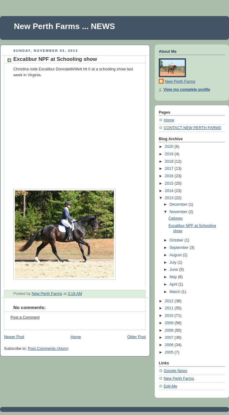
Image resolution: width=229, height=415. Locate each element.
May (174, 277)
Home (76, 337)
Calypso (176, 218)
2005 (170, 352)
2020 (170, 147)
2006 (170, 345)
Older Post (136, 337)
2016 (170, 176)
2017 (170, 168)
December (179, 204)
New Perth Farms (180, 81)
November (179, 212)
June (174, 269)
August (176, 255)
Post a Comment (25, 317)
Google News (175, 371)
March (176, 292)
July (174, 262)
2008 (170, 330)
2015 (170, 183)
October (177, 240)
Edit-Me (170, 386)
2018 (170, 161)
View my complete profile (186, 89)
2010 (170, 315)
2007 (170, 337)
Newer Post (14, 337)
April (174, 284)
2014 (170, 191)
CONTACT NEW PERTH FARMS (192, 128)
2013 (170, 198)
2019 (170, 154)
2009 (170, 323)
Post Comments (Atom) (48, 348)
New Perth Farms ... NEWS (64, 26)
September (180, 247)
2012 (170, 301)
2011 (170, 308)
